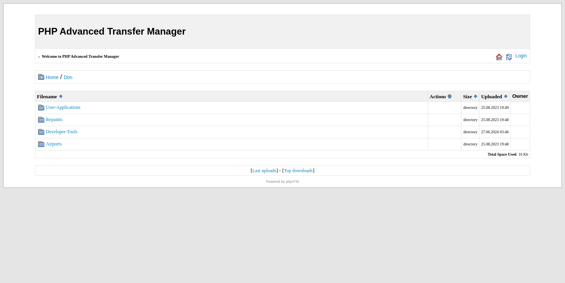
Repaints (54, 119)
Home (52, 77)
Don (68, 77)
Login (521, 56)
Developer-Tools (61, 131)
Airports (54, 144)
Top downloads (298, 170)
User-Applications (63, 107)
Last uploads (264, 170)
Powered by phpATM (282, 182)
